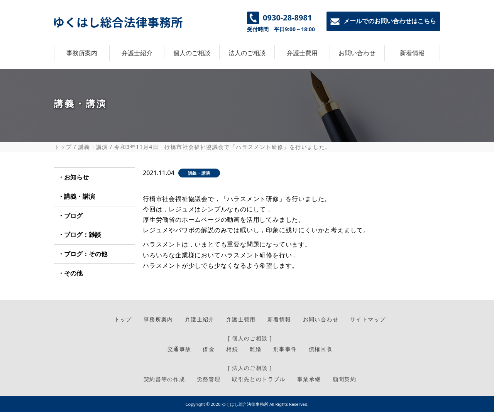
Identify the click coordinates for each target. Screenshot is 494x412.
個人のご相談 (191, 53)
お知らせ (76, 177)
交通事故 (179, 349)
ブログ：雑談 (82, 234)
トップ (63, 147)
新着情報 (412, 53)
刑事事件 (285, 349)
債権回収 (321, 349)
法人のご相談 (247, 53)
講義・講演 (93, 147)
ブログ (73, 215)
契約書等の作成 (164, 379)
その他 (73, 273)
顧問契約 (345, 379)
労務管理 (209, 379)
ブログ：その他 (85, 254)
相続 (232, 349)
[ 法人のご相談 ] (250, 367)
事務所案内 (81, 53)
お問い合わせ (357, 53)
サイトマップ (368, 319)
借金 (209, 349)
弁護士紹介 (137, 53)
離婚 (256, 349)
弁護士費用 (302, 53)
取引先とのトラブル (259, 379)
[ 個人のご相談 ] (250, 338)
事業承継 (309, 379)
